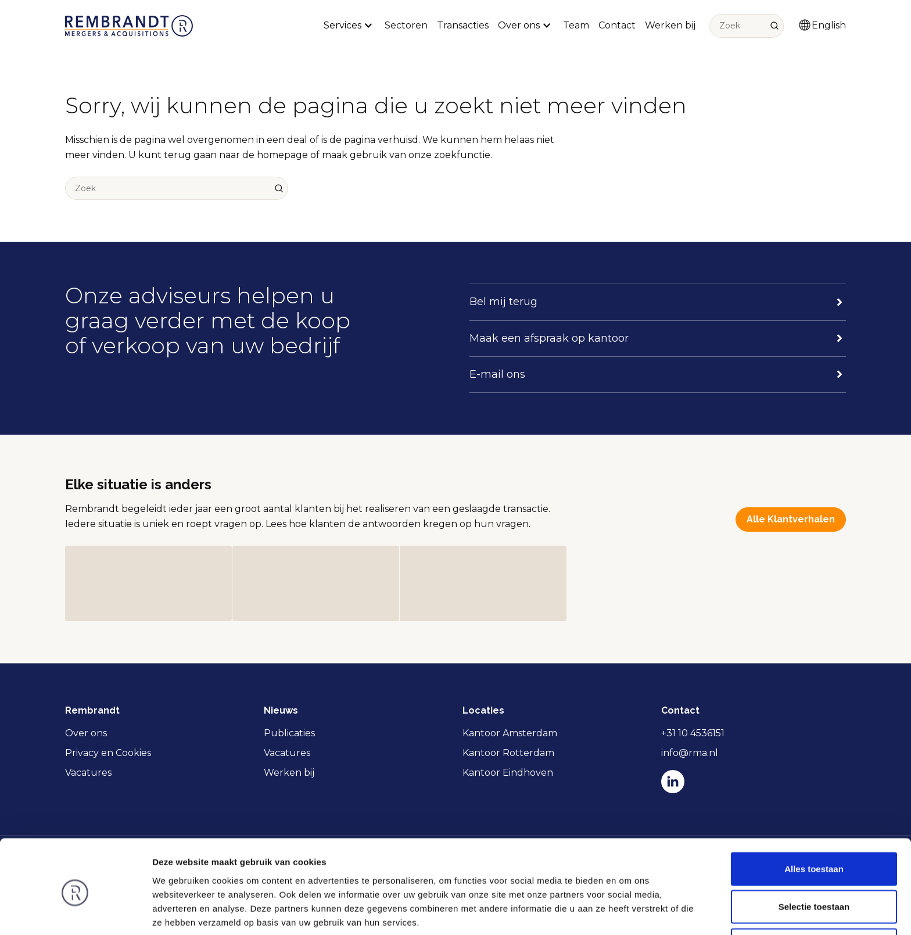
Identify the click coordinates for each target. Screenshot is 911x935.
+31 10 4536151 (693, 733)
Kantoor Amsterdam (509, 733)
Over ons (86, 733)
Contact (617, 25)
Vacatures (88, 772)
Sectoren (406, 25)
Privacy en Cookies (108, 752)
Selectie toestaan (814, 859)
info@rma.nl (689, 752)
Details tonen (627, 912)
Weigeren (813, 897)
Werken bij (670, 25)
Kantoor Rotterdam (508, 752)
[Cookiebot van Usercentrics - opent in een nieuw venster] (75, 912)
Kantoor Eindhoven (507, 772)
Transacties (463, 25)
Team (576, 25)
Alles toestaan (814, 821)
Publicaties (289, 733)
